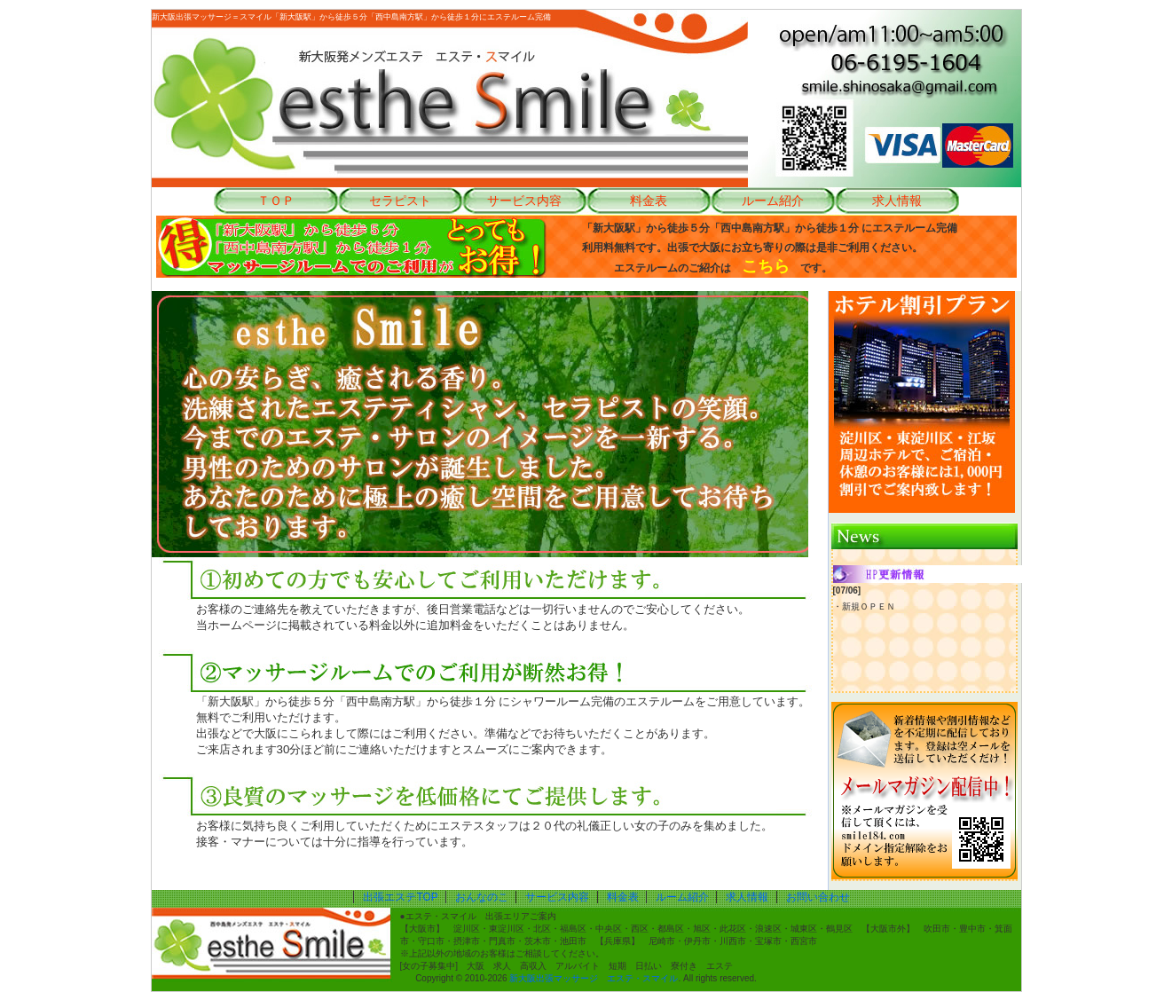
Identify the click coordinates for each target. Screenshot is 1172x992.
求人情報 (897, 200)
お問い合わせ (818, 897)
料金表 (648, 200)
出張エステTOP (400, 897)
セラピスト (400, 200)
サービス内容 (524, 200)
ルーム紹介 (773, 200)
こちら (766, 266)
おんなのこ (481, 897)
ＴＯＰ (276, 200)
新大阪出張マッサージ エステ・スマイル (593, 978)
